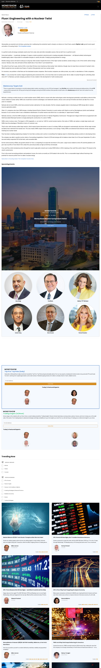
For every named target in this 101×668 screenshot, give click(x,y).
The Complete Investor (24, 46)
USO (43, 659)
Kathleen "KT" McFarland (82, 301)
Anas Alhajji (18, 301)
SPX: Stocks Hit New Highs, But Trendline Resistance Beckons (71, 537)
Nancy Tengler (65, 653)
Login (3, 1)
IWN (30, 659)
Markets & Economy (9, 493)
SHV (34, 659)
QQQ (45, 604)
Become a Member (11, 1)
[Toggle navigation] (98, 6)
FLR (30, 22)
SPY (47, 659)
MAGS (42, 604)
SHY (36, 659)
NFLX (40, 552)
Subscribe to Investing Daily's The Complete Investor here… (18, 159)
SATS (92, 604)
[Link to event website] (50, 219)
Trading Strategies (8, 500)
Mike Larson (14, 546)
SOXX (43, 552)
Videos (6, 468)
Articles (6, 465)
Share (87, 14)
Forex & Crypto (7, 483)
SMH (38, 659)
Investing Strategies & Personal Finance (13, 490)
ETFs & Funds (7, 480)
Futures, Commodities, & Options (12, 487)
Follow (24, 30)
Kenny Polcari (65, 546)
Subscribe (50, 384)
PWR (97, 659)
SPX (47, 552)
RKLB (90, 604)
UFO (45, 552)
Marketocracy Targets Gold (12, 86)
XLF (45, 659)
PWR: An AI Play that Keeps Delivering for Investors (68, 642)
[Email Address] (50, 381)
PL (88, 604)
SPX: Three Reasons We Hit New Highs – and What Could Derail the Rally (24, 590)
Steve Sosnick (50, 333)
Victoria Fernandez (83, 333)
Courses (6, 472)
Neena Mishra (65, 598)
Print (93, 14)
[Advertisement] (49, 350)
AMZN (83, 604)
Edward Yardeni (16, 598)
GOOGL (86, 604)
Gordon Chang (18, 333)
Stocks (6, 497)
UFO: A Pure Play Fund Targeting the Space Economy (69, 590)
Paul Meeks (50, 301)
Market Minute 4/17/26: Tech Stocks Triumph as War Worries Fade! (23, 537)
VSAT (95, 604)
